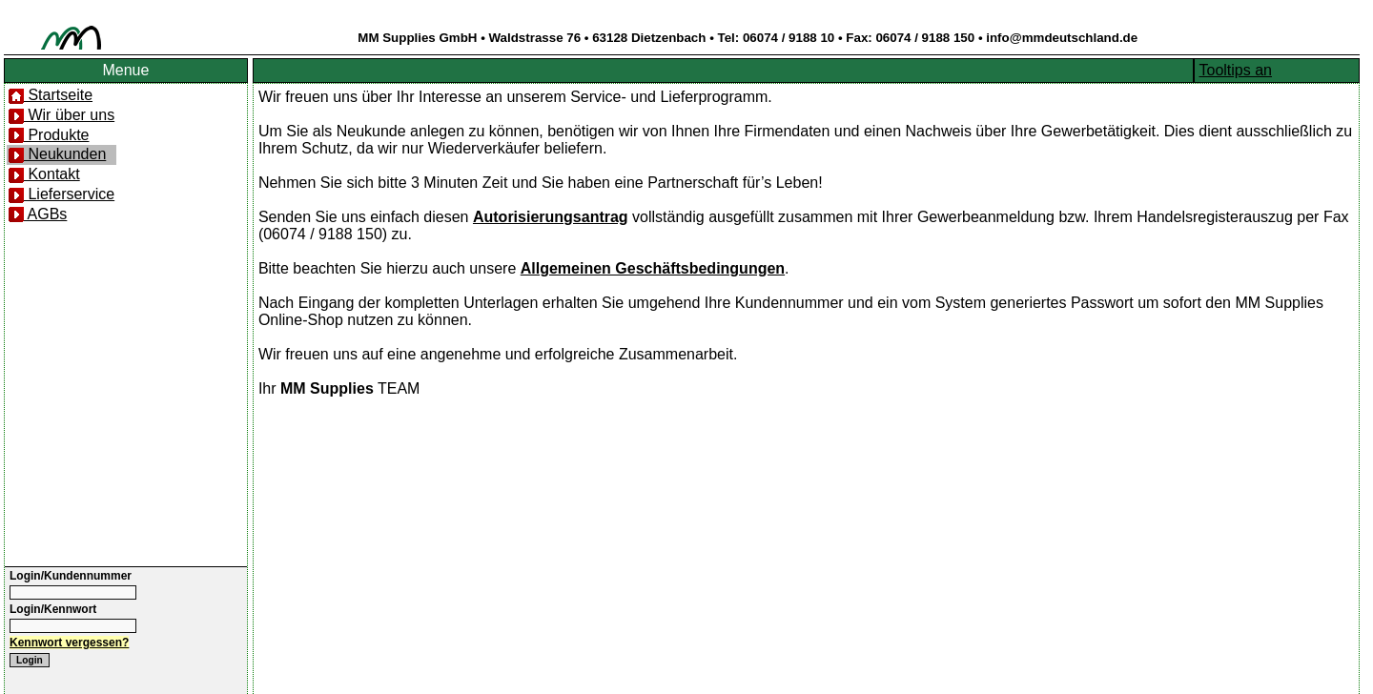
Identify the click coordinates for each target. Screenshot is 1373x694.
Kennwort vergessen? (69, 642)
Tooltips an (1236, 70)
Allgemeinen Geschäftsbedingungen (653, 268)
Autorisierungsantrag (550, 217)
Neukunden (57, 154)
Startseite (50, 95)
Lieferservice (61, 194)
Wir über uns (61, 115)
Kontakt (44, 174)
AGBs (38, 214)
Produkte (49, 135)
